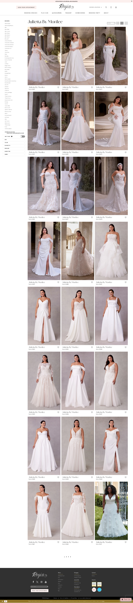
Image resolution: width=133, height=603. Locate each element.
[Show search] (106, 7)
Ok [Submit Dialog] (6, 601)
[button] (111, 7)
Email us (93, 575)
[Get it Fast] (11, 136)
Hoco (59, 583)
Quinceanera (60, 579)
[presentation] (22, 137)
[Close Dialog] (2, 601)
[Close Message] (132, 1)
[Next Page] (71, 557)
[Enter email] (39, 587)
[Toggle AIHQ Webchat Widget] (125, 599)
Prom (59, 577)
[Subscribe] (47, 587)
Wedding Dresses (61, 575)
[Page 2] (66, 557)
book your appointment (39, 591)
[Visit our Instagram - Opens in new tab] (41, 582)
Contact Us (60, 585)
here (103, 601)
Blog (59, 590)
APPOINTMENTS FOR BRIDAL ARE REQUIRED (66, 1)
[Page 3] (68, 557)
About (59, 588)
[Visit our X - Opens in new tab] (37, 582)
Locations (60, 587)
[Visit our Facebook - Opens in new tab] (33, 582)
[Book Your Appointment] (26, 7)
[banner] (66, 7)
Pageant (59, 581)
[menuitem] (26, 7)
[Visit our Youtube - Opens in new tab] (46, 582)
